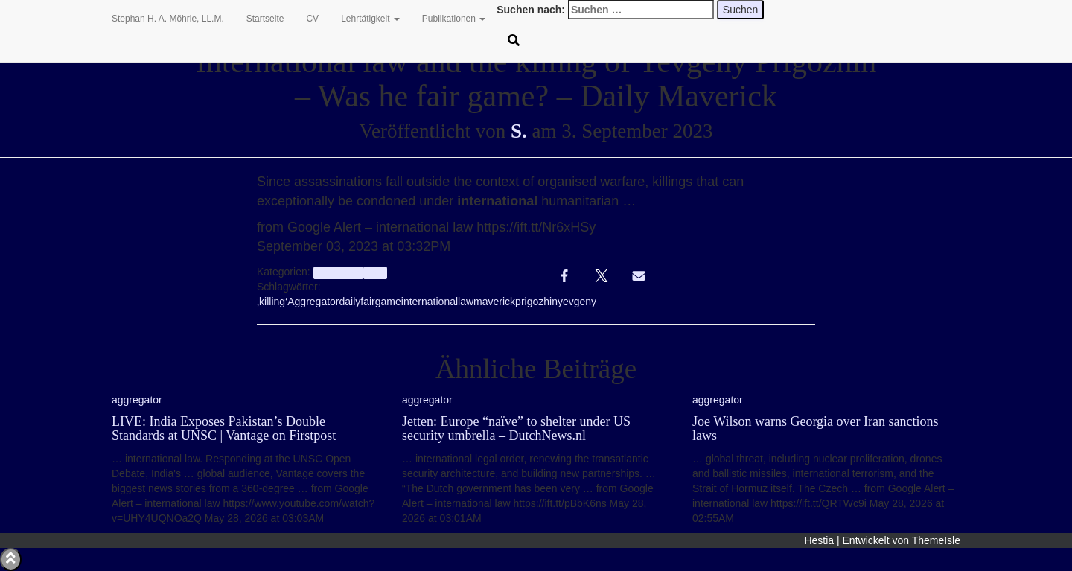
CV (312, 18)
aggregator (338, 272)
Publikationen (453, 18)
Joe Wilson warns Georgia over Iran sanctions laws (815, 429)
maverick (494, 301)
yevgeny (577, 301)
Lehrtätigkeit (370, 18)
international (429, 301)
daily (350, 301)
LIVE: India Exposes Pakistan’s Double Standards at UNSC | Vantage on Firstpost (224, 429)
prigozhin (536, 301)
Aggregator (313, 301)
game (388, 301)
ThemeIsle (936, 540)
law (465, 301)
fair (367, 301)
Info (375, 272)
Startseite (265, 18)
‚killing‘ (272, 301)
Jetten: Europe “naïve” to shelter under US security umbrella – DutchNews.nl (516, 429)
